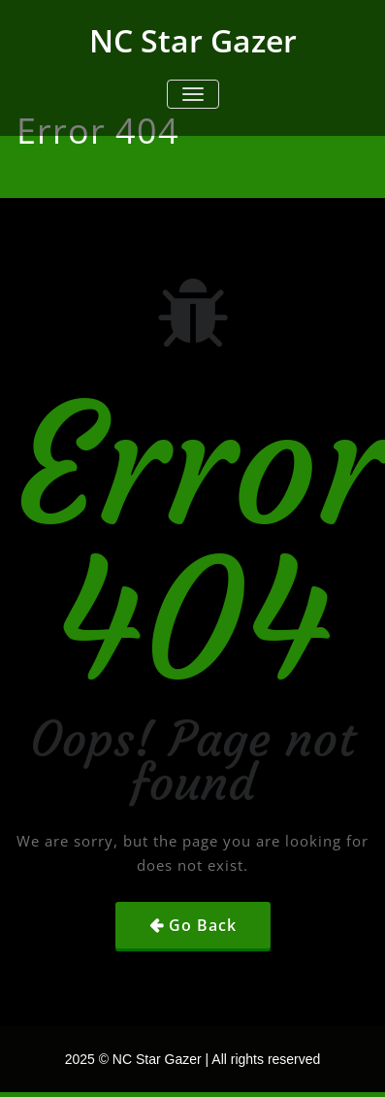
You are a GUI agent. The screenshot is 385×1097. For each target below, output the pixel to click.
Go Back (203, 925)
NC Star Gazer (193, 40)
